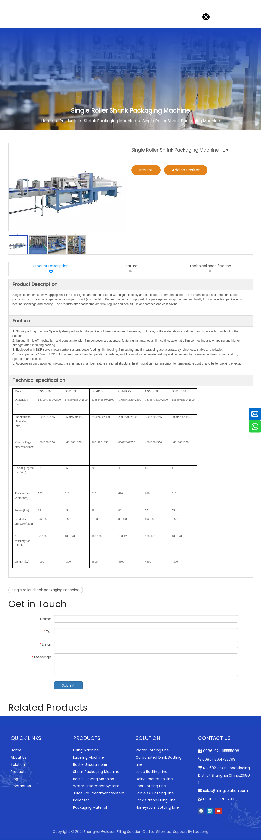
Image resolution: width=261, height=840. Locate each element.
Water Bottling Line (152, 750)
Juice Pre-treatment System (99, 793)
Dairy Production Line (154, 778)
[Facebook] (201, 811)
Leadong (200, 831)
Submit (68, 685)
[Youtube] (218, 811)
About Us (84, 14)
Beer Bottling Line (151, 785)
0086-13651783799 (219, 759)
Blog (106, 14)
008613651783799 (218, 799)
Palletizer (81, 800)
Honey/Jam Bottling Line (157, 807)
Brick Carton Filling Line (156, 800)
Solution (32, 14)
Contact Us (130, 14)
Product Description (51, 266)
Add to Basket (186, 170)
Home (10, 14)
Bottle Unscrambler (90, 764)
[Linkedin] (210, 811)
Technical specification (210, 266)
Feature (130, 266)
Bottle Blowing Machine (93, 778)
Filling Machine (86, 750)
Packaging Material (90, 807)
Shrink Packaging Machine (96, 771)
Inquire (146, 170)
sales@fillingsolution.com (225, 790)
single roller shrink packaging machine (46, 589)
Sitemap (163, 831)
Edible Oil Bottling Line (155, 793)
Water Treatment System (96, 785)
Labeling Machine (88, 757)
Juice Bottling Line (151, 771)
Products (58, 14)
